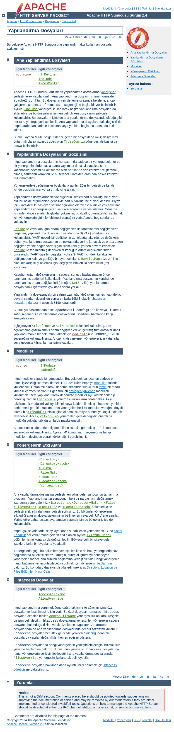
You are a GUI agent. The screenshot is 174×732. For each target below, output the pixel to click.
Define (19, 229)
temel (102, 387)
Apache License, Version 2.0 (25, 724)
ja (106, 37)
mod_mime (23, 74)
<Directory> (49, 459)
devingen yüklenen (82, 391)
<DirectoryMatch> (54, 464)
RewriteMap (90, 259)
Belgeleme (52, 21)
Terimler (147, 8)
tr (120, 37)
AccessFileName (52, 594)
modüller (100, 383)
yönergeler (107, 92)
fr (100, 37)
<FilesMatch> (50, 472)
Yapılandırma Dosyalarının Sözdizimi (52, 154)
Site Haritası (163, 8)
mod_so (21, 365)
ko (113, 37)
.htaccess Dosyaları (143, 76)
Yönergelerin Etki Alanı (145, 71)
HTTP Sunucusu (31, 21)
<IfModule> (65, 326)
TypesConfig (49, 83)
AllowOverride (51, 599)
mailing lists (142, 707)
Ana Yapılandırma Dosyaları (148, 52)
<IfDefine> (48, 74)
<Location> (48, 477)
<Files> (45, 468)
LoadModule (48, 370)
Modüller (109, 8)
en (93, 37)
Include (45, 79)
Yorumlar (136, 88)
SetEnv (77, 283)
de (85, 37)
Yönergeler (124, 8)
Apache (12, 21)
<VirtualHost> (51, 485)
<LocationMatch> (53, 481)
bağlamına (104, 563)
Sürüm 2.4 (69, 21)
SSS (137, 8)
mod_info (79, 334)
